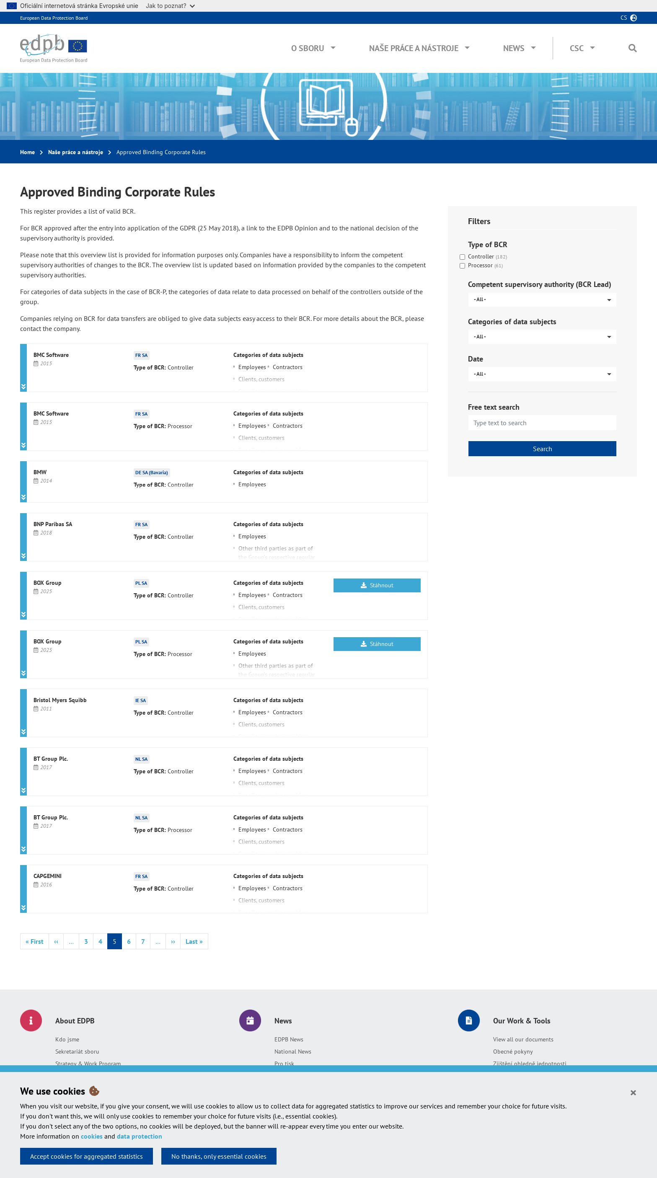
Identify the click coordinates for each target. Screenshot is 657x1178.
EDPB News (288, 1039)
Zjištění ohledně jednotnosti (529, 1063)
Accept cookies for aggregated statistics (86, 1156)
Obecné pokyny (513, 1051)
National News (292, 1051)
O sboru (307, 48)
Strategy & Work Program (88, 1063)
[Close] (633, 1092)
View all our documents (523, 1039)
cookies (92, 1136)
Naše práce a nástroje (413, 48)
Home (27, 152)
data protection (139, 1136)
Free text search (494, 407)
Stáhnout (377, 585)
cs (624, 17)
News (514, 48)
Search (542, 448)
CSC (577, 48)
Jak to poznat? (170, 5)
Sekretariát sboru (77, 1051)
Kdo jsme (67, 1039)
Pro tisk (284, 1063)
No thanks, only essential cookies (218, 1156)
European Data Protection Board (54, 18)
